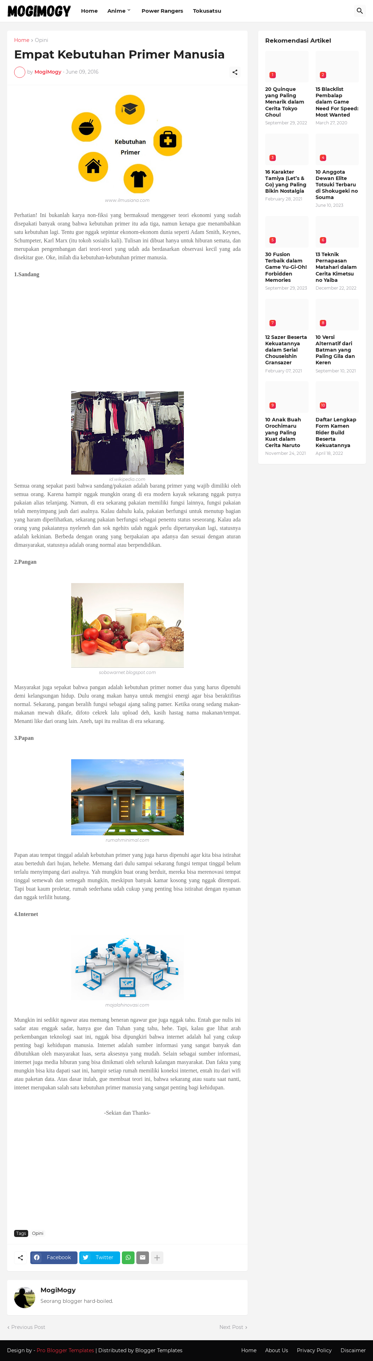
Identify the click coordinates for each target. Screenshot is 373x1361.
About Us (276, 1350)
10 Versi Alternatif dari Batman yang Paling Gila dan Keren (335, 350)
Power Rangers (162, 10)
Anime (116, 10)
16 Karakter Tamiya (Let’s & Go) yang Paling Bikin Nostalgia (285, 181)
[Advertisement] (127, 335)
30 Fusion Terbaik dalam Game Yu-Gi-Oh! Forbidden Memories (286, 267)
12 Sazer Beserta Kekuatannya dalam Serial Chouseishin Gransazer (286, 350)
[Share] (235, 72)
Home (89, 10)
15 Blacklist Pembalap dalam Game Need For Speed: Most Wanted (337, 102)
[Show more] (157, 1257)
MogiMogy (58, 1290)
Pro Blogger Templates (65, 1350)
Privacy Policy (314, 1350)
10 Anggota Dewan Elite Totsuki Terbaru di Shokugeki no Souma (337, 185)
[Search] (360, 11)
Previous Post (28, 1327)
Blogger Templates (158, 1350)
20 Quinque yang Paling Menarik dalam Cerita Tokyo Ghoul (284, 102)
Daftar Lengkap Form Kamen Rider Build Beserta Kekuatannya (336, 432)
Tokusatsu (207, 10)
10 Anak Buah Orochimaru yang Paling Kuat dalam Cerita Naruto (283, 432)
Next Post (231, 1327)
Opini (41, 40)
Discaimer (353, 1350)
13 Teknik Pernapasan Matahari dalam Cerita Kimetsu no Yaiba (336, 267)
